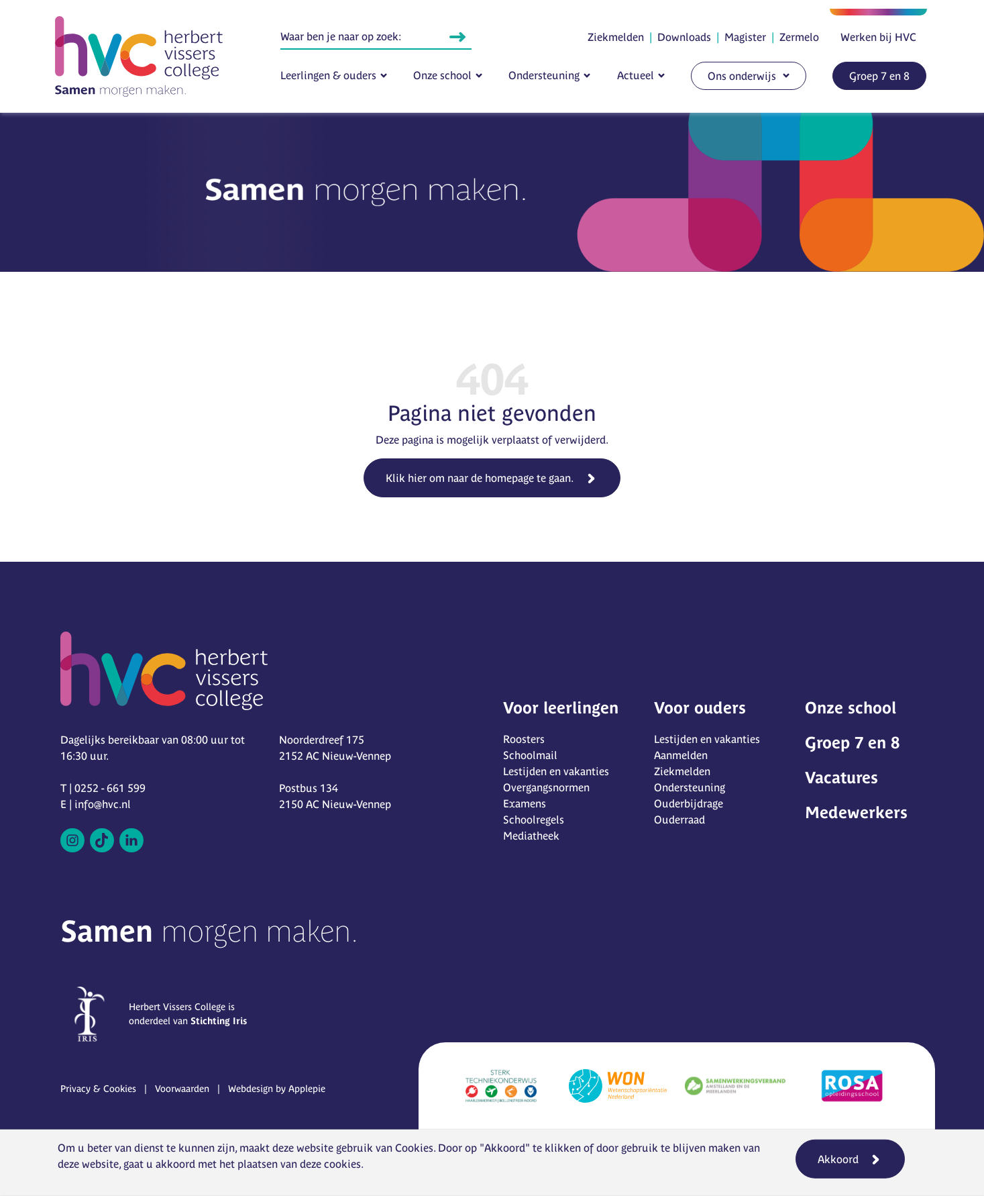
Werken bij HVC (878, 37)
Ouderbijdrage (688, 803)
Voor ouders (700, 708)
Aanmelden (681, 755)
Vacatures (841, 777)
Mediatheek (531, 836)
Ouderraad (679, 819)
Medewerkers (856, 812)
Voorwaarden (182, 1088)
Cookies (414, 1148)
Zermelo (799, 37)
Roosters (524, 739)
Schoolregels (533, 819)
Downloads (684, 37)
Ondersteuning (544, 75)
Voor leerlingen (560, 708)
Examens (524, 803)
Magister (745, 37)
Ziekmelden (616, 37)
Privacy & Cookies (98, 1088)
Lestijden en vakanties (556, 771)
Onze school (442, 75)
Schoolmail (530, 755)
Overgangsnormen (546, 787)
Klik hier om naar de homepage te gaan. (479, 478)
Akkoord (838, 1159)
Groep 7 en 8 (879, 76)
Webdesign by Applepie (276, 1088)
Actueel (635, 75)
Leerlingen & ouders (328, 75)
